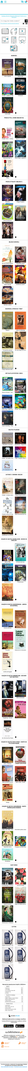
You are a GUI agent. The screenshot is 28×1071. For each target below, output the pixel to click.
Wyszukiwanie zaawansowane (7, 23)
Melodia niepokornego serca (10, 999)
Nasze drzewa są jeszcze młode (10, 1009)
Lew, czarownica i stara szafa (10, 990)
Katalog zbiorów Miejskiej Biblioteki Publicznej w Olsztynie (13, 17)
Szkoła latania (7, 996)
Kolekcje (17, 23)
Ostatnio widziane (8, 1000)
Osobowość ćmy (8, 991)
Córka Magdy (7, 989)
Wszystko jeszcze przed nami (10, 1001)
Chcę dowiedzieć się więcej (7, 1066)
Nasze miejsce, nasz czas (9, 1006)
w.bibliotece (13, 1036)
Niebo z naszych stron (9, 1010)
